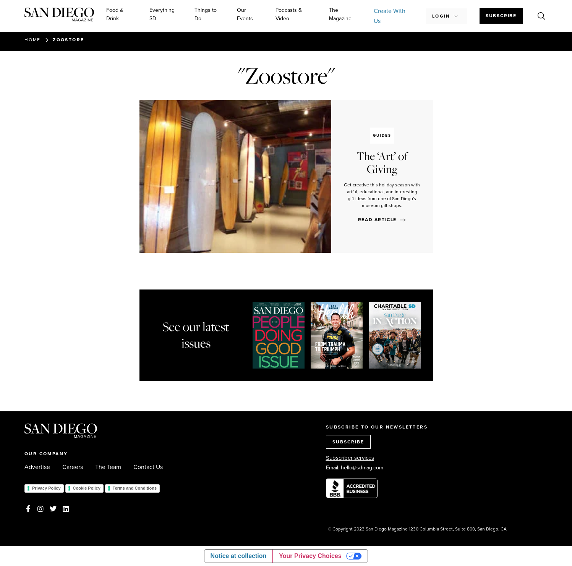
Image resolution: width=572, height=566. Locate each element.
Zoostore (68, 39)
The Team (108, 467)
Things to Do (205, 14)
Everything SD (162, 14)
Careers (72, 467)
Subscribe (501, 15)
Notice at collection (239, 556)
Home (32, 39)
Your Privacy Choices (310, 556)
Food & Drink (114, 14)
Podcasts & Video (288, 14)
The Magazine (340, 14)
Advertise (37, 467)
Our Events (245, 14)
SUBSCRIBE (348, 441)
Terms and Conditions (135, 488)
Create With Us (389, 15)
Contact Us (148, 467)
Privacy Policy (46, 488)
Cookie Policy (86, 488)
